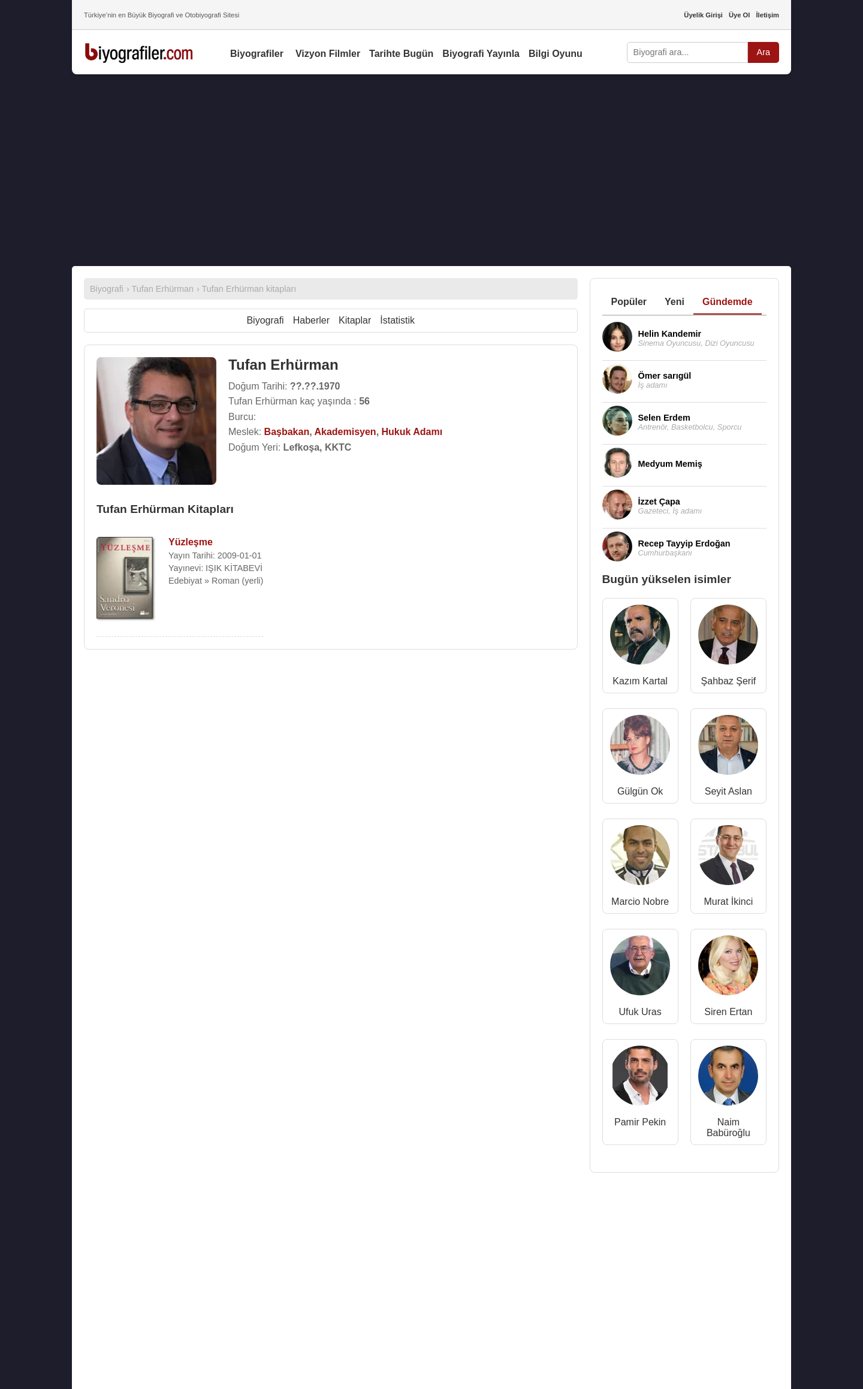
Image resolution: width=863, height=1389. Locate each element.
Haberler (311, 320)
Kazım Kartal (640, 681)
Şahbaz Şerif (728, 681)
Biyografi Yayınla (481, 54)
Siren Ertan (728, 1012)
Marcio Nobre (640, 901)
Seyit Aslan (728, 791)
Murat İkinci (728, 901)
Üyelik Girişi (703, 15)
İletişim (767, 15)
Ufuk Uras (640, 1012)
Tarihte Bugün (401, 54)
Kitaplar (355, 320)
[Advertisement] (431, 170)
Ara (763, 52)
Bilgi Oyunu (556, 54)
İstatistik (397, 320)
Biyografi (264, 320)
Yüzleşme (190, 542)
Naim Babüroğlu (728, 1127)
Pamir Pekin (640, 1122)
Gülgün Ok (640, 791)
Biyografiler (256, 54)
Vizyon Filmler (327, 54)
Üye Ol (739, 15)
